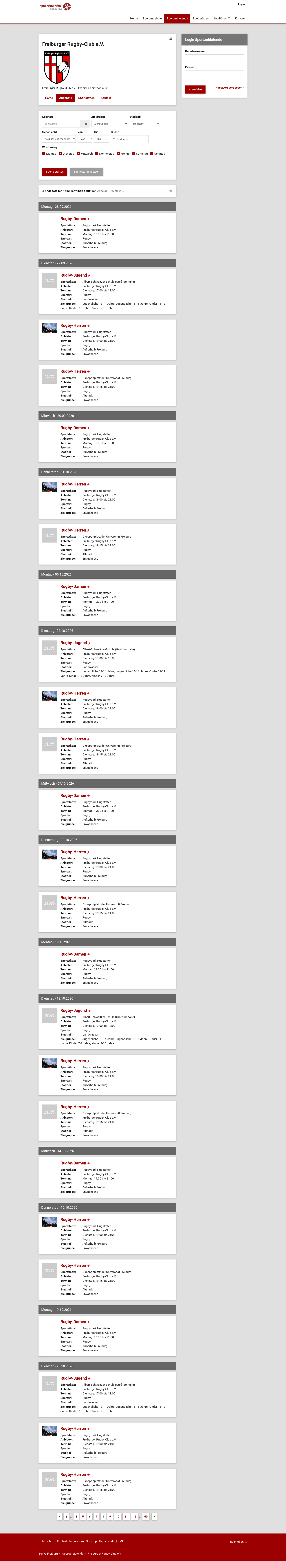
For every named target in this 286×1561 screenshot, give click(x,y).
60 (146, 1516)
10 (117, 1516)
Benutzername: (195, 51)
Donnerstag (106, 153)
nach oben (237, 1541)
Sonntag (159, 153)
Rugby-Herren (75, 325)
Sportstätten (200, 18)
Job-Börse (219, 18)
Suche (115, 132)
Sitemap (91, 1540)
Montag (51, 153)
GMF (121, 1540)
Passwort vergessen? (230, 87)
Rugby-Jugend (75, 275)
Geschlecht (49, 132)
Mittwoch (87, 153)
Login (241, 4)
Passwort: (191, 67)
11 (126, 1516)
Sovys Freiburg (48, 1553)
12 (134, 1516)
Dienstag (68, 153)
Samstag (142, 153)
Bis (96, 132)
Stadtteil (135, 116)
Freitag (125, 153)
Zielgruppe (98, 116)
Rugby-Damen (75, 218)
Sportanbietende (177, 18)
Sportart (47, 116)
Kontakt (240, 18)
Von (80, 132)
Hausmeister (107, 1540)
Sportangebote (152, 18)
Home (134, 18)
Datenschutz (46, 1540)
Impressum (76, 1540)
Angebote (65, 98)
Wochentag (49, 147)
